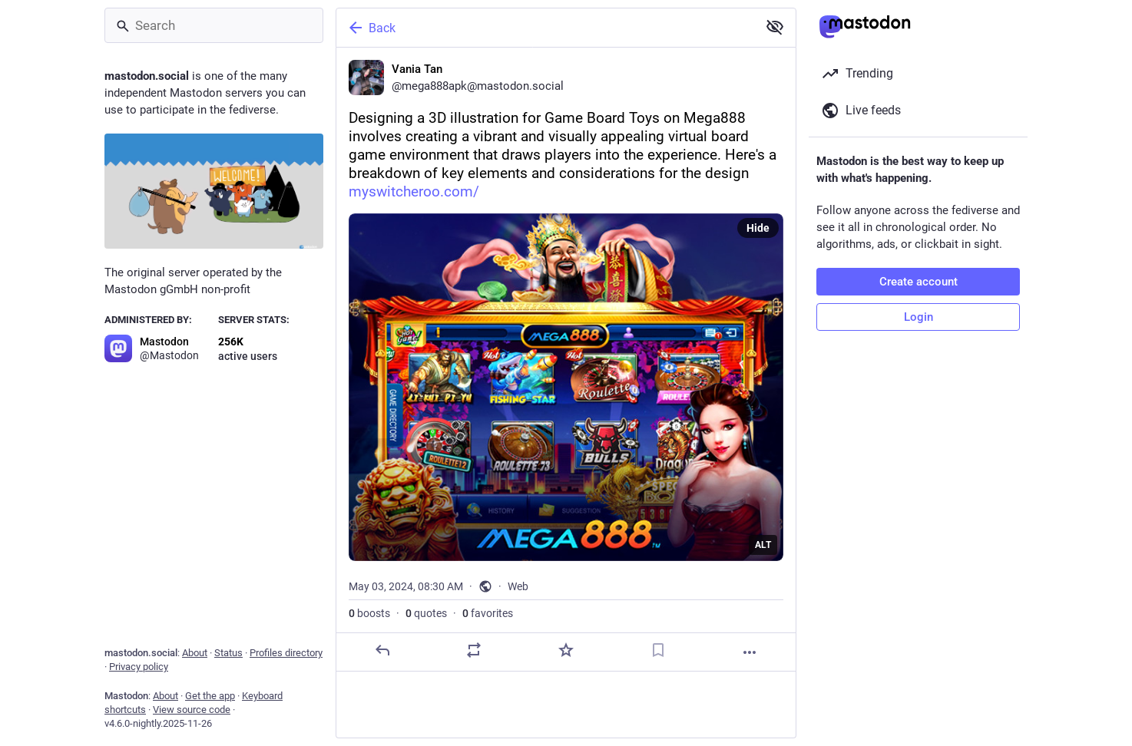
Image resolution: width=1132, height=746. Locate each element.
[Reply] (382, 650)
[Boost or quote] (474, 650)
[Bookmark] (658, 650)
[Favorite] (566, 650)
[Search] (213, 25)
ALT (763, 545)
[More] (749, 652)
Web (518, 586)
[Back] (545, 27)
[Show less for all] (775, 26)
